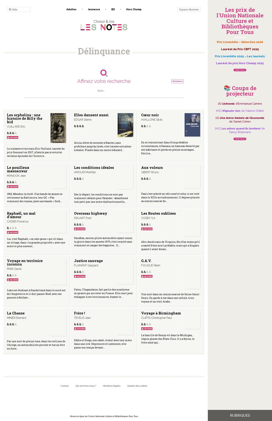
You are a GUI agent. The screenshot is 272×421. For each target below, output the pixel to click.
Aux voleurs (152, 167)
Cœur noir (150, 115)
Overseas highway (90, 213)
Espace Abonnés (189, 9)
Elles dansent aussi (91, 115)
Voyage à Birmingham (161, 313)
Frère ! (79, 313)
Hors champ (134, 9)
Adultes (71, 9)
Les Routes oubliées (158, 213)
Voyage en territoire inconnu (25, 262)
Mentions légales (111, 386)
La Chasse (16, 313)
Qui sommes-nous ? (86, 386)
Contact (65, 386)
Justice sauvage (88, 260)
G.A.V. (146, 260)
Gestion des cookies (137, 386)
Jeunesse (94, 9)
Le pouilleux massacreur (18, 169)
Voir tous (240, 70)
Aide (13, 9)
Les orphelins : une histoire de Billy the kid (24, 118)
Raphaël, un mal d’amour (21, 215)
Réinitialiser (177, 81)
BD (113, 9)
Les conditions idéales (94, 167)
